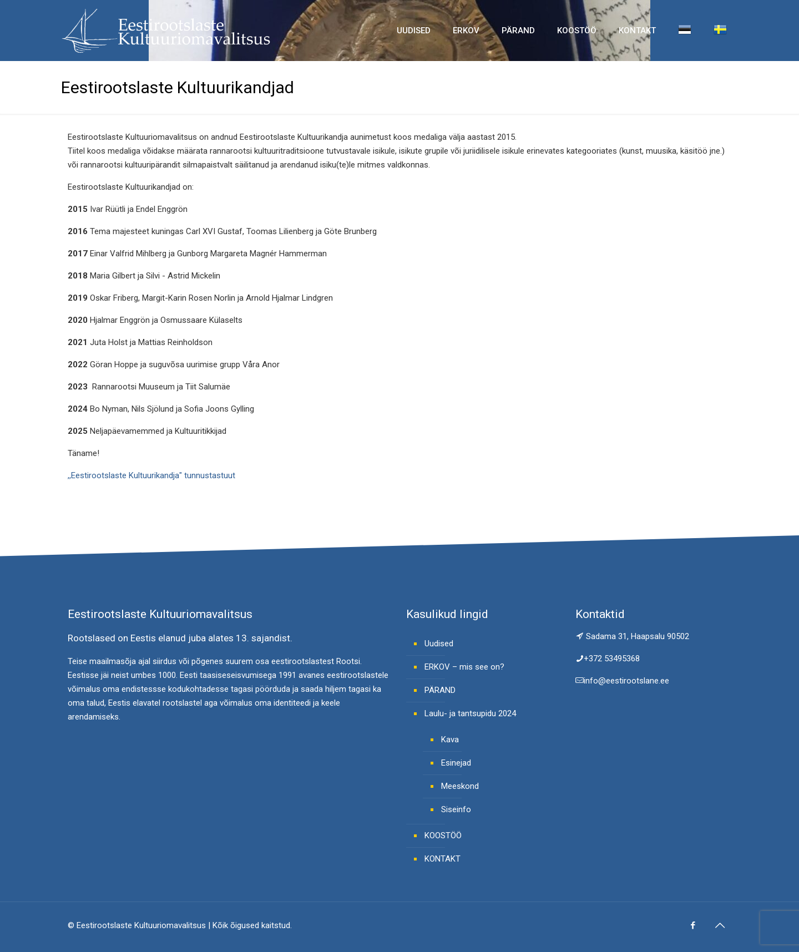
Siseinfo (456, 809)
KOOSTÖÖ (443, 835)
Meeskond (460, 786)
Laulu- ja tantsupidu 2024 (470, 713)
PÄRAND (440, 690)
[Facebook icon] (693, 925)
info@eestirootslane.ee (626, 681)
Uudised (438, 644)
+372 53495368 (612, 659)
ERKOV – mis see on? (464, 667)
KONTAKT (442, 859)
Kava (450, 740)
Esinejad (456, 763)
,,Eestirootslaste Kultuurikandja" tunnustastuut (151, 475)
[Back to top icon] (719, 925)
